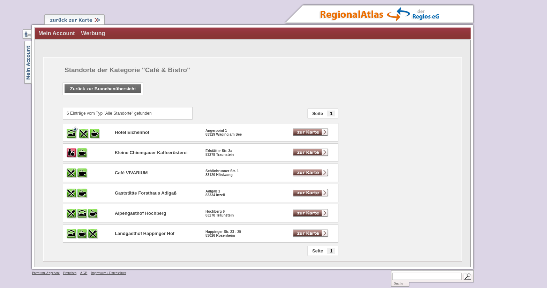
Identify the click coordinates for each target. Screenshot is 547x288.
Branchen (69, 273)
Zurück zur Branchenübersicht (103, 88)
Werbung (93, 33)
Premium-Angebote (46, 273)
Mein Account (56, 33)
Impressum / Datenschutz (108, 273)
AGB (83, 273)
